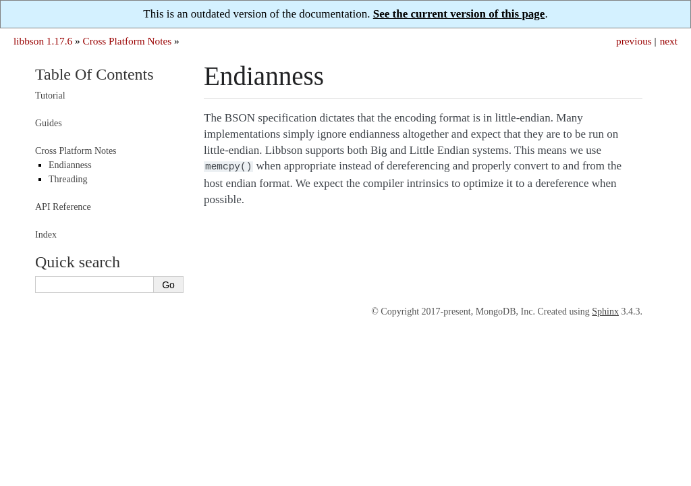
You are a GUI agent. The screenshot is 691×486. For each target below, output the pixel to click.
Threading (68, 179)
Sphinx (605, 311)
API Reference (63, 207)
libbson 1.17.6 (42, 41)
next (669, 41)
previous (634, 41)
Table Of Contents (94, 74)
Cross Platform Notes (126, 41)
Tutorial (50, 95)
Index (46, 235)
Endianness (70, 165)
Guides (48, 123)
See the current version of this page (459, 13)
